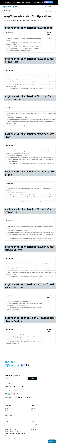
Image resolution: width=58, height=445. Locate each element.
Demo (32, 410)
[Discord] (14, 386)
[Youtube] (22, 386)
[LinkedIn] (18, 386)
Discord (33, 427)
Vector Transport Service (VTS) (15, 433)
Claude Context (10, 438)
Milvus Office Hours (37, 424)
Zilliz (28, 369)
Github (33, 429)
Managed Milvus (10, 413)
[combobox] (48, 7)
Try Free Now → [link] (48, 2)
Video (33, 413)
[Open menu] (54, 7)
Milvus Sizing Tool (10, 429)
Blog (6, 410)
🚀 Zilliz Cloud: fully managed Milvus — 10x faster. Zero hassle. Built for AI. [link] (24, 2)
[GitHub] (6, 386)
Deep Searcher (10, 436)
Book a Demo (8, 415)
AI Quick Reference (10, 417)
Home (5, 10)
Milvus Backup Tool (11, 431)
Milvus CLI (9, 427)
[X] (10, 386)
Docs (9, 10)
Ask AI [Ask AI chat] (52, 441)
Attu (7, 424)
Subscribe (32, 378)
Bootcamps (33, 408)
